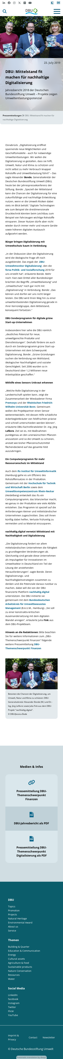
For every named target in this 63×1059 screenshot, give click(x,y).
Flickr (11, 1011)
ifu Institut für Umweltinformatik (36, 471)
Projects (12, 914)
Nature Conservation (19, 970)
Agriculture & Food (18, 962)
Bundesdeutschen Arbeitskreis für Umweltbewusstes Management (27, 604)
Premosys (11, 402)
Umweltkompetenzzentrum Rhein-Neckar (29, 491)
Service (12, 930)
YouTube (13, 1015)
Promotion (14, 910)
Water (11, 978)
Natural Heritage (17, 918)
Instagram (13, 1003)
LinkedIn (13, 995)
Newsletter (49, 1037)
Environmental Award (20, 922)
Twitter (12, 1007)
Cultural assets (16, 958)
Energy (12, 954)
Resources (14, 974)
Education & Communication (24, 950)
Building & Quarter (18, 946)
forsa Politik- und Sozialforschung (25, 269)
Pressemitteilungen (12, 115)
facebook (13, 999)
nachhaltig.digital (39, 591)
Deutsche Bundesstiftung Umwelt (32, 1049)
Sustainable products (20, 966)
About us (13, 926)
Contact (33, 1037)
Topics (11, 906)
